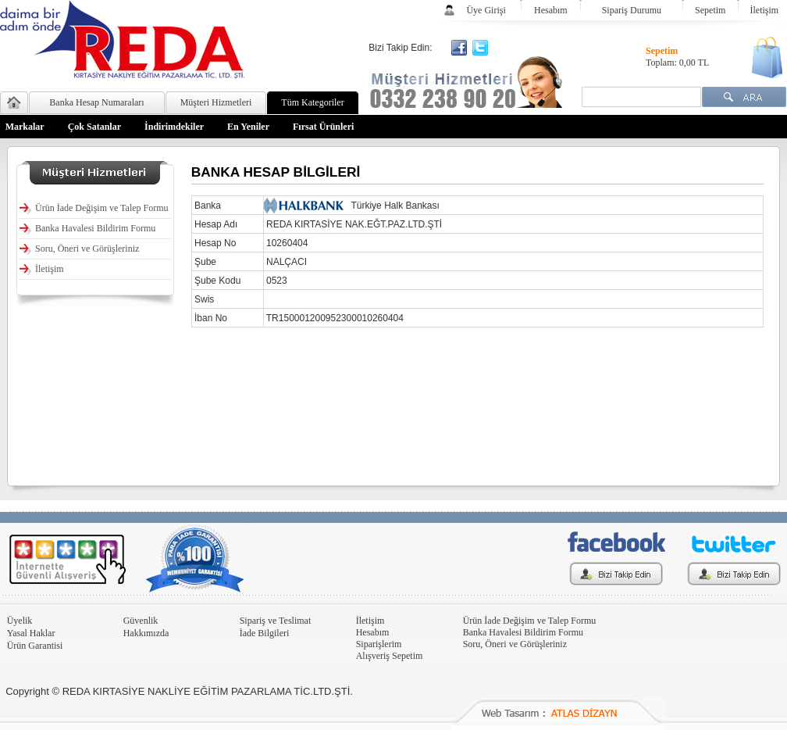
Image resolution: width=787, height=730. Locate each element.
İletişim (764, 10)
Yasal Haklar (31, 633)
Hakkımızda (146, 633)
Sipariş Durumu (631, 10)
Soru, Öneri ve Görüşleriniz (515, 644)
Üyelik (20, 620)
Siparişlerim (379, 644)
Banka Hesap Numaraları (96, 102)
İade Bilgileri (265, 633)
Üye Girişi (485, 10)
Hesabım (551, 10)
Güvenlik (140, 620)
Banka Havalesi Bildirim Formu (523, 632)
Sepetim (710, 10)
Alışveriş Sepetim (389, 655)
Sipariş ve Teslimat (276, 620)
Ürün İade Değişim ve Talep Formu (529, 620)
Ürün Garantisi (35, 645)
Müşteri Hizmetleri (216, 102)
